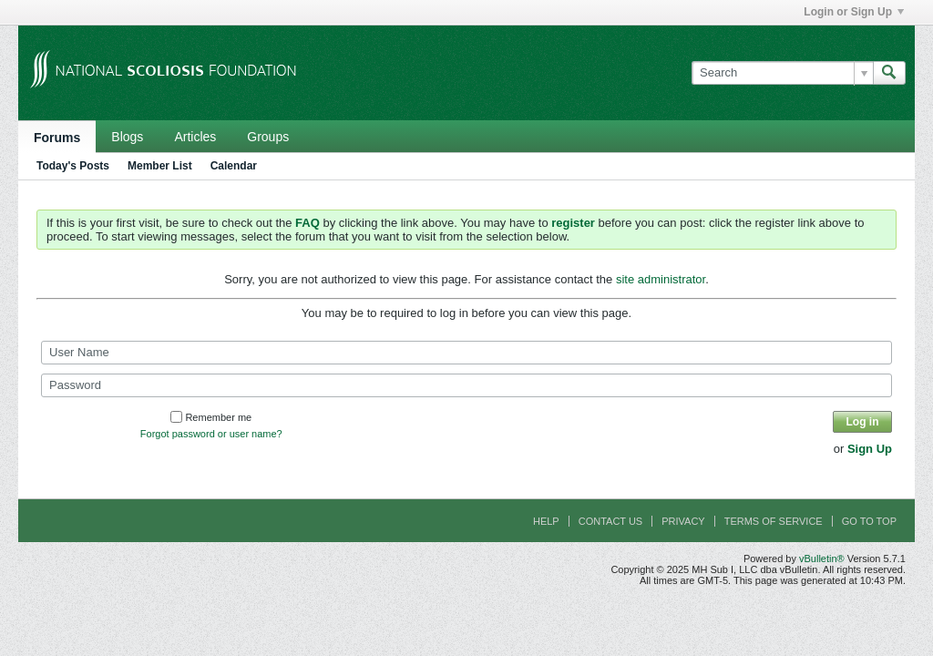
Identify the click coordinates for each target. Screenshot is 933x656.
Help (546, 521)
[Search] (782, 73)
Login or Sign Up (854, 11)
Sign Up (869, 449)
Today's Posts (72, 165)
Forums (57, 137)
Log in (862, 421)
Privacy (682, 521)
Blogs (127, 136)
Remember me (210, 417)
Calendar (233, 165)
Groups (268, 136)
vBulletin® (822, 558)
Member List (160, 165)
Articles (195, 136)
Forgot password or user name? (211, 433)
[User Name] (466, 352)
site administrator (660, 279)
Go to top (869, 521)
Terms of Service (773, 521)
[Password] (466, 385)
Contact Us (611, 521)
